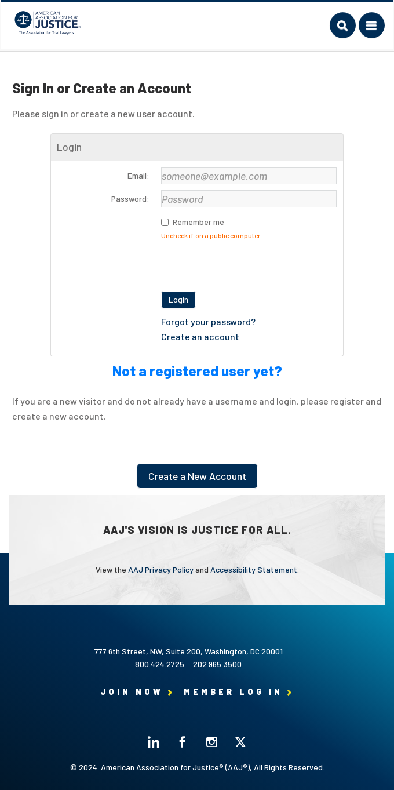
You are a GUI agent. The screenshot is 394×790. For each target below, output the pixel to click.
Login (178, 299)
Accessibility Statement (253, 569)
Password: (130, 198)
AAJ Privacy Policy (161, 569)
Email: (138, 175)
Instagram (211, 742)
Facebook (182, 742)
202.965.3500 (217, 664)
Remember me (198, 222)
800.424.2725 (159, 664)
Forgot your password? (208, 321)
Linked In (153, 742)
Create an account (200, 336)
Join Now (131, 692)
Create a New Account (197, 475)
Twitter (240, 742)
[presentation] (249, 262)
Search (343, 25)
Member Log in (233, 692)
